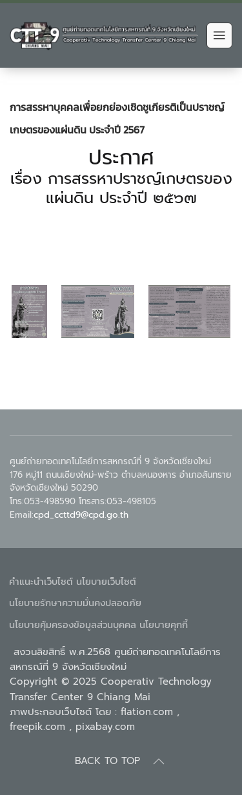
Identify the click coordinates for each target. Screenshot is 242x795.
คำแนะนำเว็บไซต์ (41, 581)
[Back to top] (159, 761)
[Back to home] (105, 35)
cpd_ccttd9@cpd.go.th (81, 515)
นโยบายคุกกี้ (163, 624)
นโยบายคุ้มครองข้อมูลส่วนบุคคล (72, 624)
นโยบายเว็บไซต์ (106, 581)
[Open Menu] (219, 35)
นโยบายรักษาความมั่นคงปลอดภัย (75, 602)
